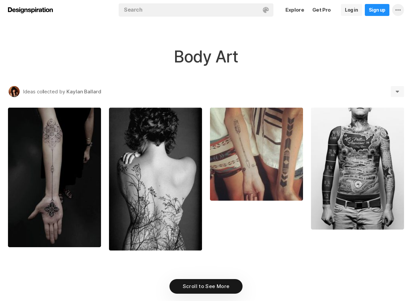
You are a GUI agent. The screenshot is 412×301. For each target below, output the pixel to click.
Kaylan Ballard (83, 91)
